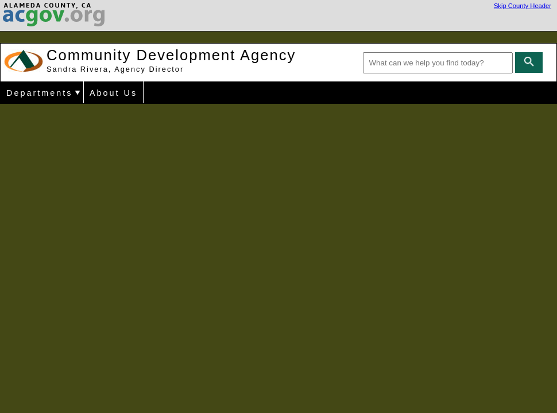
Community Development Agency (171, 60)
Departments (39, 93)
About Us (113, 93)
